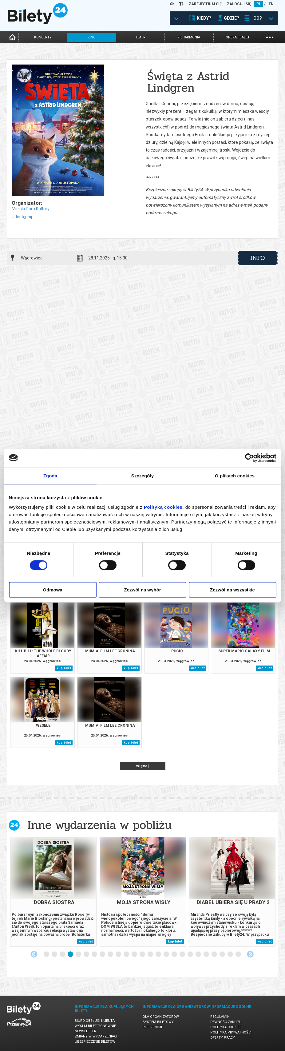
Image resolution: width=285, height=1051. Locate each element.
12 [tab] (135, 954)
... (270, 37)
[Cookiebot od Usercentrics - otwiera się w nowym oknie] (249, 457)
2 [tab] (55, 954)
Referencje (153, 1027)
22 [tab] (215, 954)
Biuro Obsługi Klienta (95, 1021)
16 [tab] (167, 954)
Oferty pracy (222, 1038)
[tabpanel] (53, 892)
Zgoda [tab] (50, 475)
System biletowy (158, 1022)
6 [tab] (87, 954)
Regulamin (220, 1017)
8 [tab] (103, 954)
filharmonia (189, 37)
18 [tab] (183, 954)
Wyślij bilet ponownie (95, 1026)
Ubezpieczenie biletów (95, 1042)
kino (92, 37)
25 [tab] (239, 954)
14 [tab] (151, 954)
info (257, 258)
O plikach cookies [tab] (235, 475)
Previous (33, 954)
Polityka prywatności (230, 1032)
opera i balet (238, 37)
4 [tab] (71, 954)
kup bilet (64, 668)
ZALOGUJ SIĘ (239, 4)
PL (258, 4)
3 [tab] (63, 954)
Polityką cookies (163, 507)
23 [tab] (223, 954)
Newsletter (85, 1031)
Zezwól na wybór (142, 589)
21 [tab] (207, 954)
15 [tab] (159, 954)
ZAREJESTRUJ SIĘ (205, 4)
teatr (140, 37)
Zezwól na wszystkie (232, 589)
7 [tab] (95, 954)
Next (250, 954)
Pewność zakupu (226, 1022)
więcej (142, 766)
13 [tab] (143, 954)
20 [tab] (199, 954)
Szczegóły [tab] (142, 475)
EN (271, 4)
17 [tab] (175, 954)
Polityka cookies (226, 1027)
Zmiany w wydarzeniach (97, 1036)
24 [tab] (231, 954)
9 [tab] (111, 954)
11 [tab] (127, 954)
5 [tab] (79, 954)
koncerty (43, 37)
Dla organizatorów (161, 1017)
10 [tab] (119, 954)
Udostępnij (22, 216)
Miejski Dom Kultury (30, 208)
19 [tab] (191, 954)
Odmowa (52, 589)
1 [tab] (47, 954)
